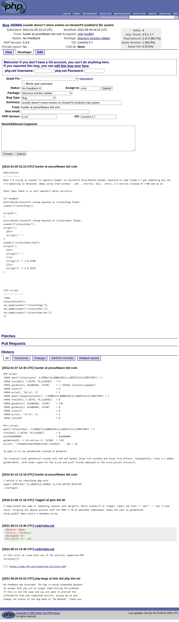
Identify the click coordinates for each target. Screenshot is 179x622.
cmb (80, 34)
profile (89, 34)
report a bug (105, 13)
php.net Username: (19, 70)
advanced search (122, 13)
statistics (152, 13)
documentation (90, 13)
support (76, 13)
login (175, 13)
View (8, 52)
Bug (6, 25)
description (86, 78)
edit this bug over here (71, 66)
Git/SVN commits (62, 358)
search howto (139, 13)
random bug (165, 13)
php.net (67, 13)
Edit (40, 52)
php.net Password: (69, 70)
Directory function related (94, 38)
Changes (40, 358)
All (7, 358)
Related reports (89, 358)
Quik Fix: (13, 78)
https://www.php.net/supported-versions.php (37, 568)
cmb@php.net (44, 525)
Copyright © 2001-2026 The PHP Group (38, 615)
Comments (21, 358)
